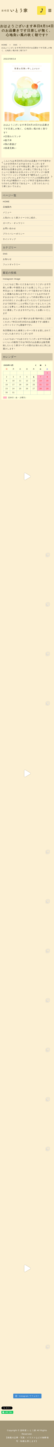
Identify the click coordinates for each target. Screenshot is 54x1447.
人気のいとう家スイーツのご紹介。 (20, 217)
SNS (15, 45)
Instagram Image (11, 279)
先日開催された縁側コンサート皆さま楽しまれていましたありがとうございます (27, 332)
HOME (4, 45)
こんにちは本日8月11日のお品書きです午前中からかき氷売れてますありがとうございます (27, 162)
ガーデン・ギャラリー (14, 223)
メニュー (7, 212)
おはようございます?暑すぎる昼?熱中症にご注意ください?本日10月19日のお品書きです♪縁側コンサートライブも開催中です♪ (27, 321)
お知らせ (7, 259)
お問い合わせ (9, 228)
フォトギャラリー (11, 264)
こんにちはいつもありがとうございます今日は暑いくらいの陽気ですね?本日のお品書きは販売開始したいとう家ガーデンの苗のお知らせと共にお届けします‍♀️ (27, 344)
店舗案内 (7, 207)
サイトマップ (9, 239)
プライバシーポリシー (14, 234)
